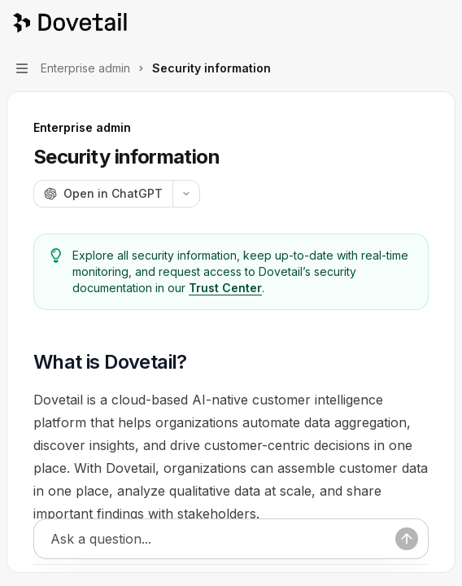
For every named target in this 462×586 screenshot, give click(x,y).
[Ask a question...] (222, 539)
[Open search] (410, 23)
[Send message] (406, 539)
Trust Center (225, 288)
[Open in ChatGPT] (102, 194)
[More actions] (441, 22)
